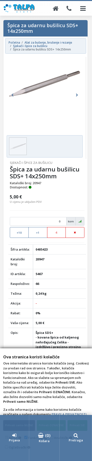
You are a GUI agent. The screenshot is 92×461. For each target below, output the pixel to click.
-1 (56, 232)
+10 (19, 232)
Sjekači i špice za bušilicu (31, 162)
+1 (37, 232)
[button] (12, 95)
